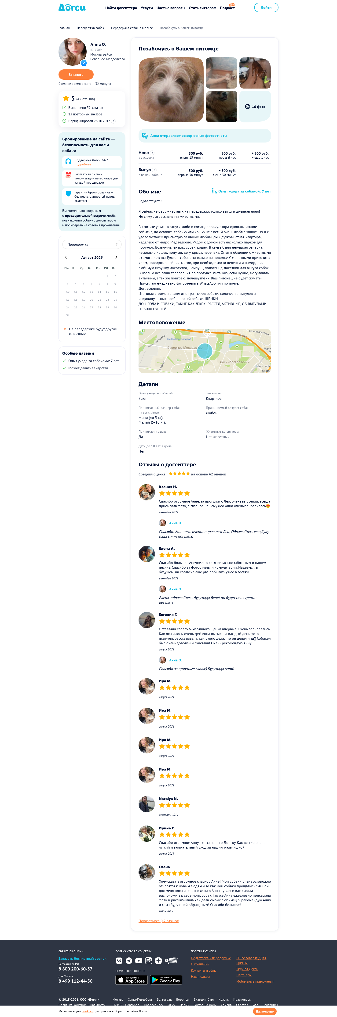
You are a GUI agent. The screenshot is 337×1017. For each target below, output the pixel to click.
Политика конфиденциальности (82, 1005)
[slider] (179, 474)
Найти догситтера (121, 7)
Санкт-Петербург (140, 999)
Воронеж (182, 999)
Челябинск (270, 1005)
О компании (200, 964)
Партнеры (244, 975)
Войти (266, 7)
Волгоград (164, 999)
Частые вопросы (171, 7)
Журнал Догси (247, 969)
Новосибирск (153, 1005)
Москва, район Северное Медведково (107, 56)
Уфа (255, 1005)
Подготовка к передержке (211, 958)
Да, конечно (265, 1011)
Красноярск (242, 999)
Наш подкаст (200, 976)
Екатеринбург (204, 999)
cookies (87, 1011)
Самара (226, 1005)
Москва (118, 999)
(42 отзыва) (85, 98)
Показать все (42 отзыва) (159, 920)
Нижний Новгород (126, 1005)
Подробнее (82, 164)
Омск (171, 1005)
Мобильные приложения (255, 981)
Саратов (242, 1005)
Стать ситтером (202, 7)
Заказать (76, 74)
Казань (224, 999)
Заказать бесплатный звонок (82, 958)
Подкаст (227, 7)
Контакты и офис (203, 970)
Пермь (184, 1005)
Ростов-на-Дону (205, 1005)
